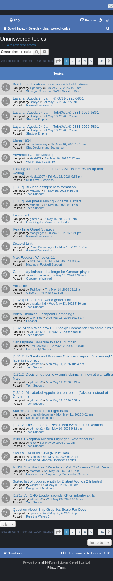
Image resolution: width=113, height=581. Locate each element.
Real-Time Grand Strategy (33, 229)
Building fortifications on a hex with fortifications (50, 84)
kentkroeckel (38, 275)
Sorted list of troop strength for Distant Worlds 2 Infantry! (57, 481)
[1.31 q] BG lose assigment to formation (44, 187)
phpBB (42, 562)
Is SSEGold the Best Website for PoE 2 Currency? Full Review (62, 467)
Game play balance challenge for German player (51, 272)
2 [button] (72, 61)
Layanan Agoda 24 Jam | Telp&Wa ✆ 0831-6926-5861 (56, 112)
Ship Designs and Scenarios (45, 147)
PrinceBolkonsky (41, 247)
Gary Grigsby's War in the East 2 (47, 222)
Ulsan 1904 (22, 141)
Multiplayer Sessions (40, 179)
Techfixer (36, 289)
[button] (58, 61)
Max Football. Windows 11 (34, 258)
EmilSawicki (38, 345)
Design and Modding (40, 417)
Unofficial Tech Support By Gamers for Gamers (57, 474)
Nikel (33, 442)
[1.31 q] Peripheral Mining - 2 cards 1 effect (47, 201)
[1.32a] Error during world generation (42, 300)
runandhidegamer (41, 414)
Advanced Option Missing (33, 155)
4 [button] (85, 61)
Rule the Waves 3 (37, 516)
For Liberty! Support (39, 349)
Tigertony (36, 88)
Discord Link (23, 243)
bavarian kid (38, 303)
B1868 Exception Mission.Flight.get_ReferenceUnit (53, 439)
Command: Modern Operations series (51, 460)
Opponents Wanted (39, 278)
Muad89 (35, 190)
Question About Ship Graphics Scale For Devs (49, 509)
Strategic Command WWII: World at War (53, 91)
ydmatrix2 (36, 331)
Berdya (34, 102)
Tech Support (35, 194)
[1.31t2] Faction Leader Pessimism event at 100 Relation (58, 425)
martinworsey (38, 144)
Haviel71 (35, 158)
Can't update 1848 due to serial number (44, 342)
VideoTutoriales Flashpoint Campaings (43, 314)
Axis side (20, 286)
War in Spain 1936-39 (40, 161)
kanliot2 (35, 485)
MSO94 (35, 261)
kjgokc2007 (37, 176)
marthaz (35, 471)
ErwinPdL (36, 317)
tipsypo (34, 513)
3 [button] (79, 61)
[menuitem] (14, 20)
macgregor (37, 233)
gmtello (34, 219)
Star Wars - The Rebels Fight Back (40, 411)
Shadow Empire (36, 119)
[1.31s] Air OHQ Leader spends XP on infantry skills (54, 495)
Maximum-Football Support (44, 264)
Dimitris (35, 456)
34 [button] (102, 61)
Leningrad (21, 215)
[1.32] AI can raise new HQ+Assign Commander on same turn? (63, 328)
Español (31, 321)
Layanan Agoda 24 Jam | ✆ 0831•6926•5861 (48, 98)
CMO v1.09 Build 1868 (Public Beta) (41, 453)
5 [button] (91, 61)
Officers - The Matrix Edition (44, 292)
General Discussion (39, 105)
